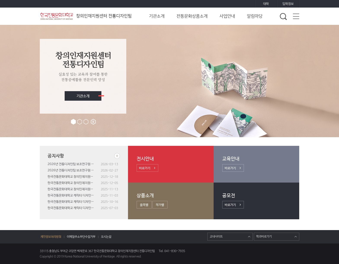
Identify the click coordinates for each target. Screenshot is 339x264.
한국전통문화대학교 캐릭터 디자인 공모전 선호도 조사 (74, 202)
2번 (79, 122)
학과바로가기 (276, 236)
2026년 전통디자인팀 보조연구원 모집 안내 (74, 170)
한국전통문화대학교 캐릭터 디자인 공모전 (74, 208)
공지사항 (56, 156)
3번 (85, 122)
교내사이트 (230, 236)
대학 (266, 4)
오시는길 (106, 237)
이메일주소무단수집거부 (81, 237)
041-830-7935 (174, 251)
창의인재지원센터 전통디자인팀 (86, 16)
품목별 (144, 205)
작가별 (160, 205)
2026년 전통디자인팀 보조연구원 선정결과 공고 (74, 164)
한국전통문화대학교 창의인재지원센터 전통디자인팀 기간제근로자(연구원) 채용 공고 (74, 189)
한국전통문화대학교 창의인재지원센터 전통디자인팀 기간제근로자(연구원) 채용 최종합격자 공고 (74, 176)
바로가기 (144, 168)
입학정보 (288, 4)
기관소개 (83, 96)
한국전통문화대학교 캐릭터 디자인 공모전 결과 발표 (74, 195)
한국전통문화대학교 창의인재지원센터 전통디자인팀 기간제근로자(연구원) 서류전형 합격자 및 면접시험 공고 (74, 183)
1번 (73, 122)
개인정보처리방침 (50, 237)
